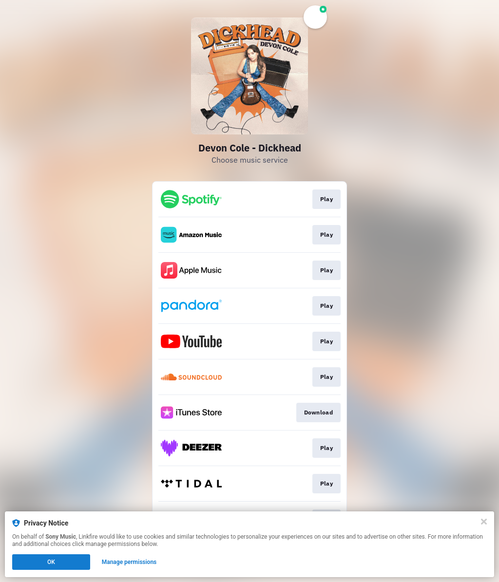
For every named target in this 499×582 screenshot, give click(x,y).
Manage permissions (129, 562)
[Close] (484, 521)
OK (51, 562)
